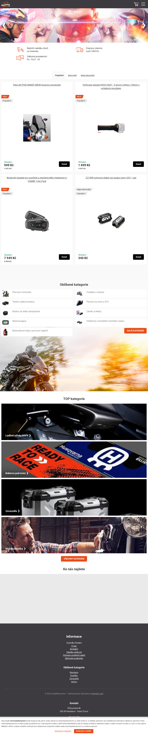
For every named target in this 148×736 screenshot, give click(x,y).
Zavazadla (74, 678)
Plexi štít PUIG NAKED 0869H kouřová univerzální (37, 85)
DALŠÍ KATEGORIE (135, 330)
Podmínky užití (97, 694)
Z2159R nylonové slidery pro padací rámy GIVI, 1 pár (111, 178)
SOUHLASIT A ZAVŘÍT (83, 731)
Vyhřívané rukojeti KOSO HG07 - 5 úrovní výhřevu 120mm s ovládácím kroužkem (111, 87)
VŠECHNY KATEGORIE (74, 559)
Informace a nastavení (63, 731)
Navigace (74, 672)
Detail (64, 164)
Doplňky (74, 675)
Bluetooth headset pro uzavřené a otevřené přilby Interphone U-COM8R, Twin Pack (37, 180)
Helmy (74, 682)
